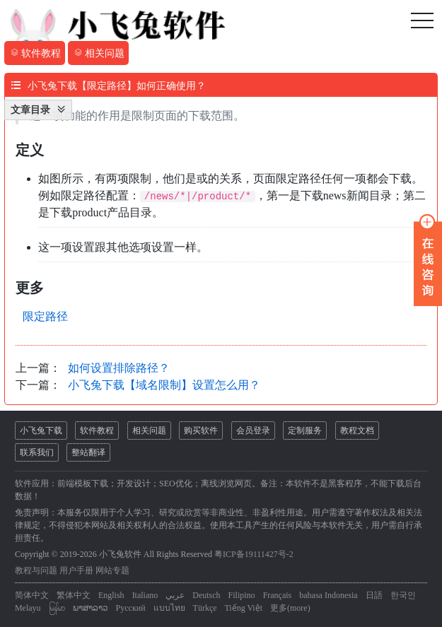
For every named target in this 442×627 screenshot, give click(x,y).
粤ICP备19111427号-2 (253, 554)
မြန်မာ (57, 608)
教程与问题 (36, 570)
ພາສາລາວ (90, 608)
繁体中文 (74, 595)
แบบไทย (169, 608)
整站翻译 (88, 452)
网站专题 (112, 570)
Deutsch (206, 595)
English (111, 595)
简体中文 (32, 595)
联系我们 (37, 452)
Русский (131, 608)
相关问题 (149, 430)
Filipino (241, 595)
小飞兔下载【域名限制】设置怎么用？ (164, 385)
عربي (175, 595)
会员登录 (253, 430)
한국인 (403, 595)
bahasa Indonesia (328, 595)
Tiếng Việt (243, 608)
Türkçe (205, 608)
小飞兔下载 (41, 430)
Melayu (28, 608)
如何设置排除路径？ (119, 368)
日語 (374, 595)
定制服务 (305, 430)
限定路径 (45, 316)
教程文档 (357, 430)
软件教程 (97, 430)
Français (277, 595)
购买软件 (201, 430)
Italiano (145, 595)
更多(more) (290, 608)
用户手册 (76, 570)
